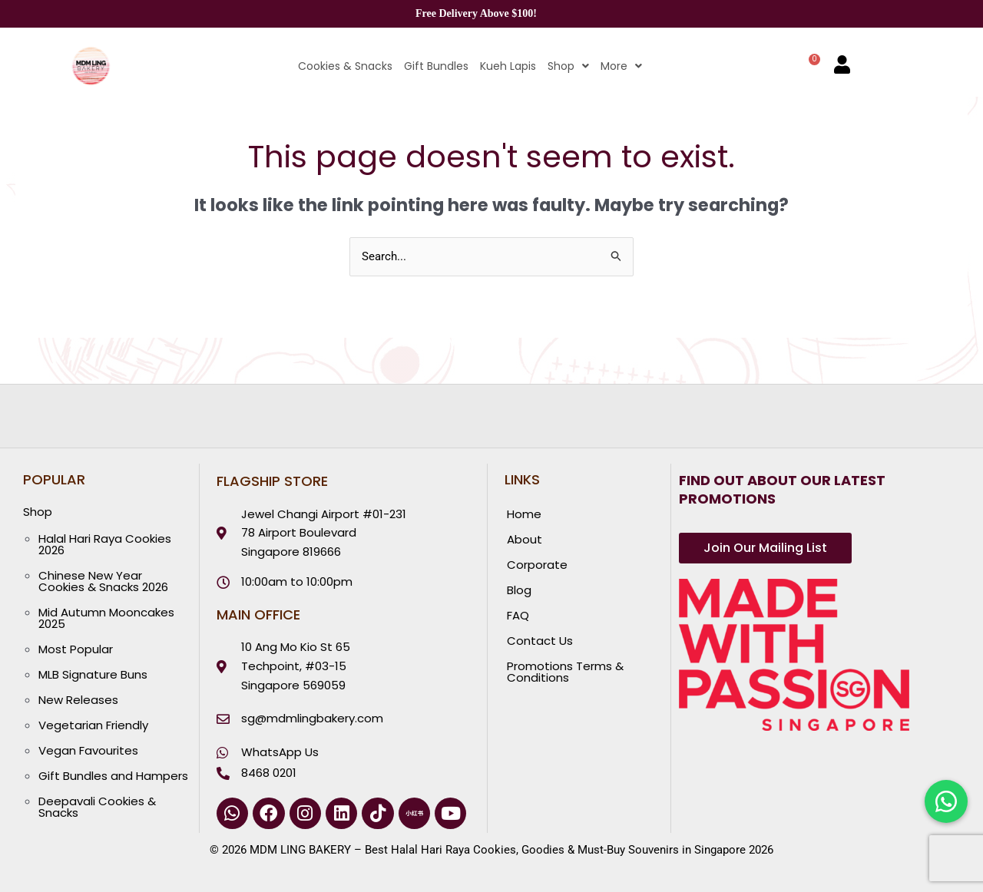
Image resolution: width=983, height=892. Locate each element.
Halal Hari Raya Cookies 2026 (104, 544)
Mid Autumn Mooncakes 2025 (106, 618)
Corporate (537, 565)
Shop (568, 66)
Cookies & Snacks (345, 66)
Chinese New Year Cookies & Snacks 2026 (103, 581)
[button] (562, 66)
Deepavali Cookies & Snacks (97, 807)
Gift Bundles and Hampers (113, 776)
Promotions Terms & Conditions (565, 672)
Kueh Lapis (508, 66)
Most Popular (75, 649)
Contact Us (540, 641)
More (621, 66)
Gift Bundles (436, 66)
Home (524, 514)
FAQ (518, 615)
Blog (519, 590)
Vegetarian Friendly (93, 725)
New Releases (78, 700)
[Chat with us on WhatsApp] (946, 801)
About (524, 539)
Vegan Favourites (88, 750)
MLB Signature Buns (92, 674)
